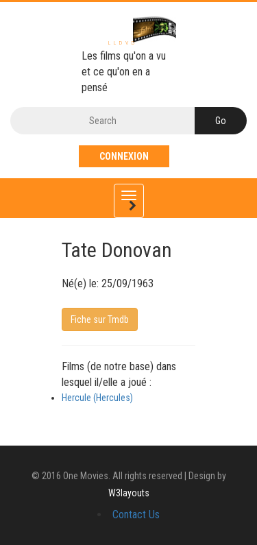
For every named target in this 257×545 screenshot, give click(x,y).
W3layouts (128, 492)
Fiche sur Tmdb (100, 319)
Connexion (124, 156)
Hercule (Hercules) (97, 397)
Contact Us (136, 514)
